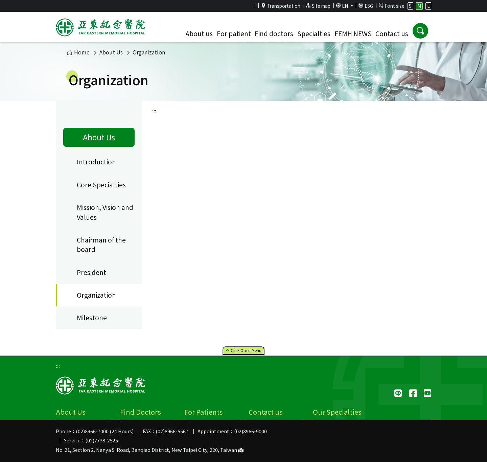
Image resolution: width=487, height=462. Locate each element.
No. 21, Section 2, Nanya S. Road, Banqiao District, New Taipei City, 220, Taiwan (150, 449)
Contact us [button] (391, 33)
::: (254, 5)
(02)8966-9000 (250, 431)
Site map (318, 5)
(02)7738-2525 (101, 440)
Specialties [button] (313, 33)
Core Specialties (101, 184)
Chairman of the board (101, 244)
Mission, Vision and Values (105, 212)
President (91, 272)
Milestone (92, 317)
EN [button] (342, 5)
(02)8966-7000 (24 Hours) (105, 431)
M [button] (419, 5)
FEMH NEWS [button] (353, 33)
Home (78, 52)
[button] (420, 31)
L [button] (428, 5)
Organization (96, 295)
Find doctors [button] (274, 33)
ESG (365, 5)
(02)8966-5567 (172, 431)
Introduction (96, 161)
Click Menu (243, 350)
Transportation (280, 5)
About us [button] (199, 33)
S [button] (410, 5)
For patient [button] (234, 33)
